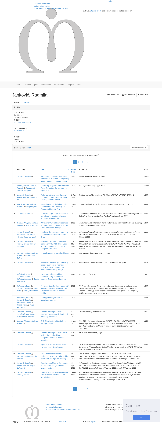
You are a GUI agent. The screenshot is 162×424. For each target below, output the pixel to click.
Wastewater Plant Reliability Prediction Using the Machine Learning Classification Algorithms (53, 276)
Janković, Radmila (24, 176)
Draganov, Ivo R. (32, 207)
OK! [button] (141, 417)
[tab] (16, 102)
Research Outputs (31, 85)
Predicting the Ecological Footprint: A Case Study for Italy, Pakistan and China (54, 234)
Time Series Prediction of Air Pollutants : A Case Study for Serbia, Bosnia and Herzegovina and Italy (54, 356)
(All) (29, 148)
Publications (19, 148)
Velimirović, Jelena (24, 279)
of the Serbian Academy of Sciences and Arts (51, 8)
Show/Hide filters (139, 147)
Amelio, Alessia (23, 186)
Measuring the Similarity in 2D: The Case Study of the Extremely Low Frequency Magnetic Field (54, 206)
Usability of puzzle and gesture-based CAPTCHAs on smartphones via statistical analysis (55, 374)
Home (18, 85)
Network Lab (113, 95)
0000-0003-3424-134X (22, 122)
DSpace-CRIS (95, 11)
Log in (109, 1)
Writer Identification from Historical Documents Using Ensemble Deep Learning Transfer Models (54, 197)
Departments (59, 85)
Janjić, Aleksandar (31, 291)
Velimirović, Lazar (23, 274)
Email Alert (143, 95)
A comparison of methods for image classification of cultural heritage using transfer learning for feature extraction (55, 178)
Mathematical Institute (42, 6)
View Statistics (128, 95)
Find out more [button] (151, 411)
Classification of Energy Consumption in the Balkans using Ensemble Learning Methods (55, 365)
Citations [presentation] (26, 102)
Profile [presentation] (16, 102)
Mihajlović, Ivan (23, 235)
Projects (71, 85)
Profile (17, 107)
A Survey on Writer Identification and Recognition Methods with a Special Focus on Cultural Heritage (54, 225)
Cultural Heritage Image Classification (55, 253)
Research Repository (42, 4)
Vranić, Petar (22, 305)
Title (42, 169)
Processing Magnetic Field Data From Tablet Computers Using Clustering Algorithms (55, 188)
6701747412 (19, 131)
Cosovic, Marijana (24, 253)
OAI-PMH (63, 422)
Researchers (46, 85)
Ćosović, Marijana (24, 190)
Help (79, 85)
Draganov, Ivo (31, 188)
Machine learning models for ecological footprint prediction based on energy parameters (54, 314)
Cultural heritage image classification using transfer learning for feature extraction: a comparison (54, 216)
